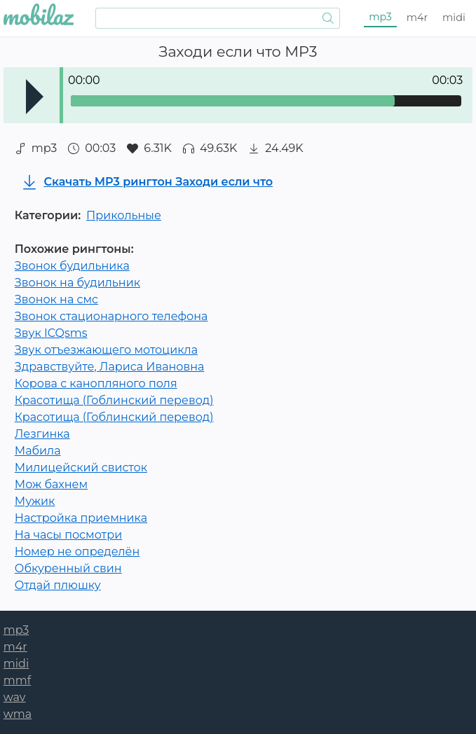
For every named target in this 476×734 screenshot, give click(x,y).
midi (453, 17)
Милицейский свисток (81, 467)
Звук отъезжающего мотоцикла (106, 349)
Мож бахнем (51, 484)
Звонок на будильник (77, 282)
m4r (417, 17)
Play (34, 96)
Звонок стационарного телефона (111, 316)
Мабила (38, 450)
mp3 (380, 17)
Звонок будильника (72, 265)
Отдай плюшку (58, 585)
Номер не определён (77, 551)
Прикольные (123, 215)
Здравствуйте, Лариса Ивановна (110, 366)
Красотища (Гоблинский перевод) (114, 400)
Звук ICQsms (51, 333)
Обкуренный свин (68, 568)
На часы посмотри (68, 534)
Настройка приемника (81, 518)
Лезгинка (42, 434)
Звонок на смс (56, 299)
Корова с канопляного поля (96, 383)
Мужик (35, 501)
